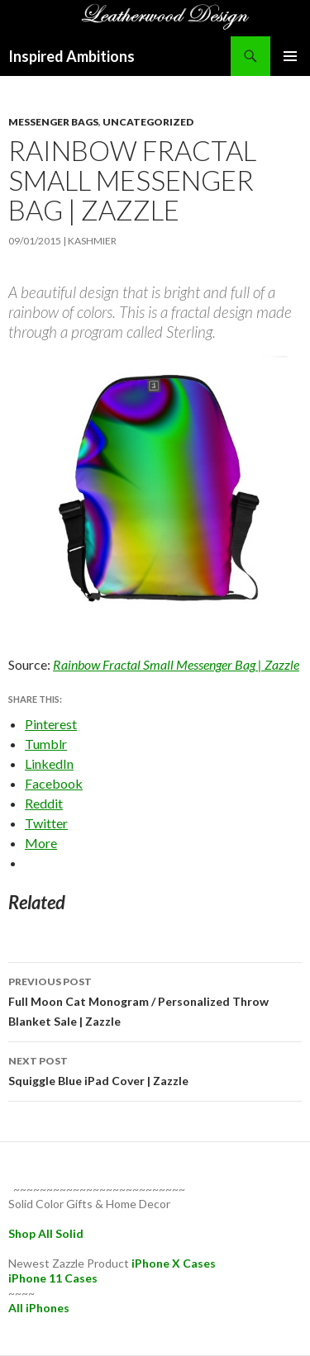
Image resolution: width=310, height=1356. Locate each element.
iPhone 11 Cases (53, 1278)
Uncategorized (148, 122)
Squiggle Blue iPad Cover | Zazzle (155, 1069)
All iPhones (38, 1308)
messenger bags (53, 122)
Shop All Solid (45, 1233)
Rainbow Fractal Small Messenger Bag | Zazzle (176, 664)
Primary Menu (290, 56)
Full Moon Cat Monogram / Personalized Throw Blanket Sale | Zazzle (155, 1000)
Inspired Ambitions (71, 56)
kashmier (92, 241)
